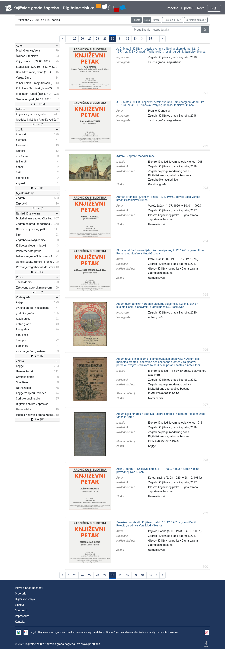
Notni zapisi (155, 398)
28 (97, 38)
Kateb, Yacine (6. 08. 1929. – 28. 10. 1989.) (175, 477)
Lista (147, 19)
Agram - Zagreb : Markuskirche (135, 156)
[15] (37, 419)
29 (105, 38)
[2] (37, 124)
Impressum (22, 616)
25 (74, 38)
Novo (200, 8)
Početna (172, 8)
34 (142, 38)
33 (135, 38)
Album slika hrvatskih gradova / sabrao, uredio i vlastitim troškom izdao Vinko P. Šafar (160, 415)
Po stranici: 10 (171, 19)
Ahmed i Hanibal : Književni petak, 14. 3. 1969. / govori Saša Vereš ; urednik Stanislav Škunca (158, 198)
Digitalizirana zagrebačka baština (168, 175)
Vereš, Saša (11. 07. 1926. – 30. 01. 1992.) (174, 205)
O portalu (187, 8)
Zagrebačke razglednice (163, 179)
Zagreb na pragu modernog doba (168, 171)
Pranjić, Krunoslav (159, 110)
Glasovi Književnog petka (163, 215)
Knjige (152, 446)
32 (127, 38)
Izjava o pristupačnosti (29, 588)
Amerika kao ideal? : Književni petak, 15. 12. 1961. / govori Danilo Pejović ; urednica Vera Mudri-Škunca (156, 524)
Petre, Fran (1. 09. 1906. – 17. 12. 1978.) (173, 259)
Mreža (156, 19)
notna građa (155, 317)
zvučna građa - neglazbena (165, 62)
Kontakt (20, 621)
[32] (37, 272)
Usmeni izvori (156, 224)
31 (120, 38)
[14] (37, 188)
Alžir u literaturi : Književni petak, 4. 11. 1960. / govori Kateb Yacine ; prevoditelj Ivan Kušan (158, 470)
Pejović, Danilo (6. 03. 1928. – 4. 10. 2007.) (175, 531)
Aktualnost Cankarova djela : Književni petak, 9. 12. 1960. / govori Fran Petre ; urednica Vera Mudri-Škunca (160, 252)
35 (150, 38)
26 (82, 38)
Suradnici (21, 610)
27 (89, 38)
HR (213, 8)
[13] (37, 355)
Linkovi (19, 604)
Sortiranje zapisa (195, 19)
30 (112, 38)
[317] (37, 104)
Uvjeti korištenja (25, 599)
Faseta (136, 19)
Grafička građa (157, 184)
